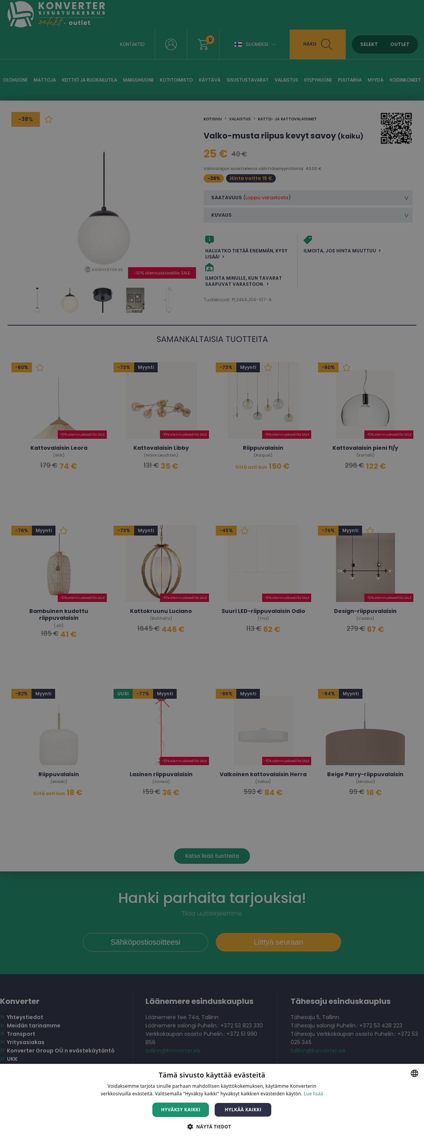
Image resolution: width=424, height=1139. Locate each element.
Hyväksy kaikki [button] (181, 1109)
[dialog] (212, 569)
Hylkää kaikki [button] (243, 1109)
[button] (212, 1126)
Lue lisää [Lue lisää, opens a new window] (313, 1093)
